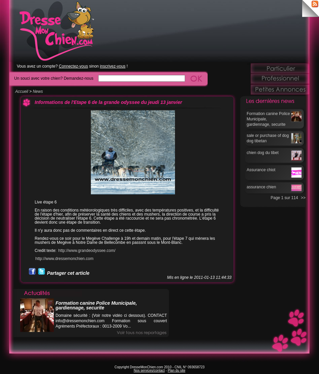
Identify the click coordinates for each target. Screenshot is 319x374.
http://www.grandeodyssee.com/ (86, 250)
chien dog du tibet (263, 152)
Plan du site (176, 370)
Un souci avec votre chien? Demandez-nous (53, 78)
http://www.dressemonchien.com (64, 258)
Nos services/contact (149, 370)
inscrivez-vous (113, 66)
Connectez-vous (73, 66)
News (38, 91)
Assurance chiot (261, 169)
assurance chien (261, 187)
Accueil (21, 91)
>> (303, 197)
